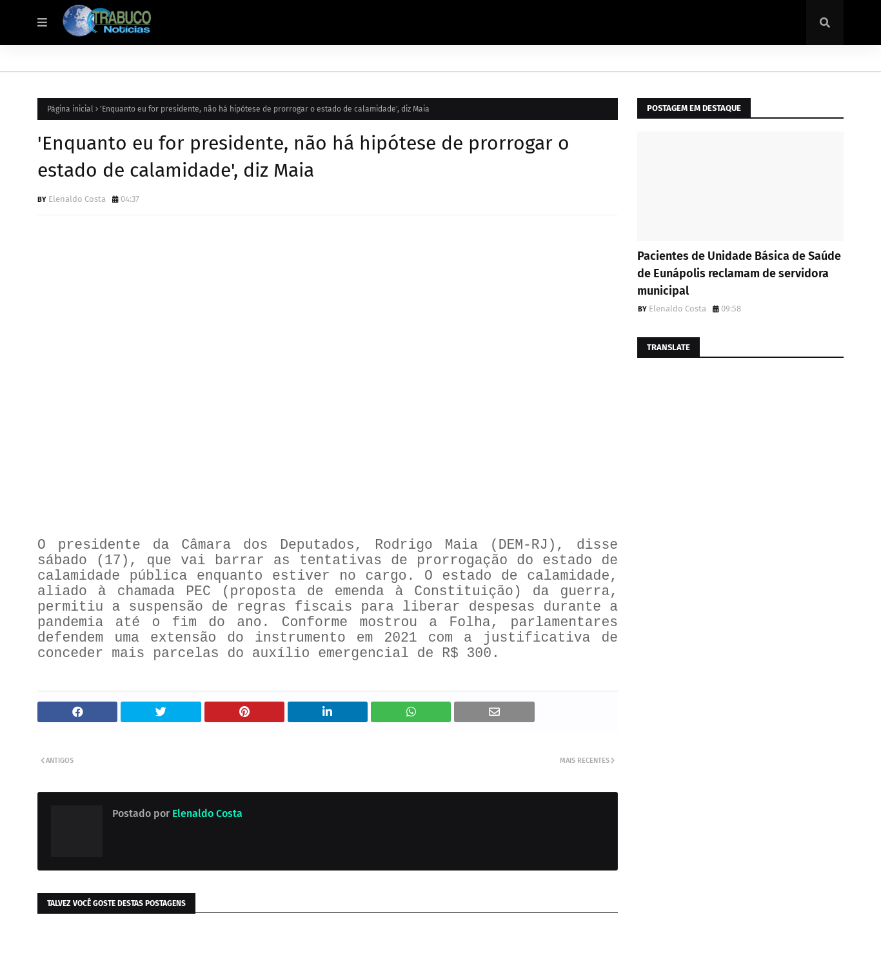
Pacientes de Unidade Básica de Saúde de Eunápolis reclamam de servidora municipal (739, 273)
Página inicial (70, 108)
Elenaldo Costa (77, 199)
